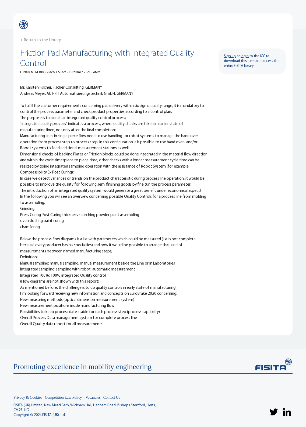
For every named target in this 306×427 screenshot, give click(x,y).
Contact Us (111, 397)
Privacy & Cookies (27, 397)
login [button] (245, 56)
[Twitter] (273, 412)
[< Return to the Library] (40, 40)
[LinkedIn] (287, 412)
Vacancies (93, 397)
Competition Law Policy (64, 397)
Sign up (230, 56)
